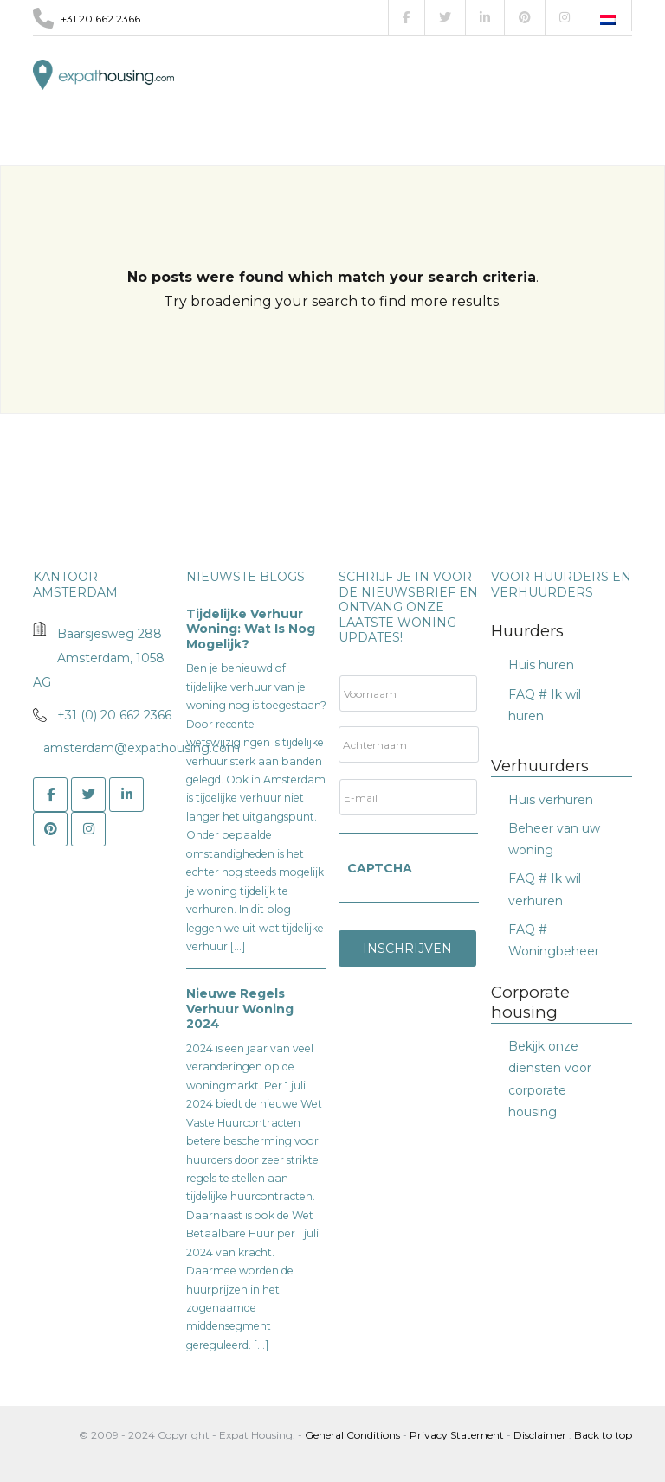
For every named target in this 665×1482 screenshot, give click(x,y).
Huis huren (541, 665)
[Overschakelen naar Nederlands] (607, 20)
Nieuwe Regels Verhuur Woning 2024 (240, 1009)
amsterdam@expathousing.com (141, 748)
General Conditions (354, 1434)
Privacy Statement (457, 1434)
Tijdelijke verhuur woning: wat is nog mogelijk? (250, 629)
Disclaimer (539, 1434)
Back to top (603, 1434)
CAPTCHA (379, 868)
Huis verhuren (550, 800)
